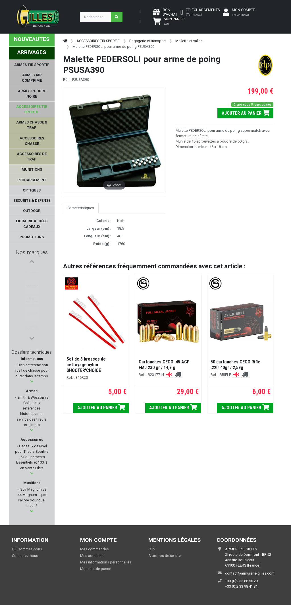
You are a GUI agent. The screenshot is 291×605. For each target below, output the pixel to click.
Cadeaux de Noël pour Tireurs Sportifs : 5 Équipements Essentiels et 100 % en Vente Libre (32, 457)
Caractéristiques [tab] (80, 208)
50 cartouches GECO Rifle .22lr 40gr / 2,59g (235, 364)
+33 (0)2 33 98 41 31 (241, 586)
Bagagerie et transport (147, 41)
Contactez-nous (25, 555)
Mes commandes (94, 549)
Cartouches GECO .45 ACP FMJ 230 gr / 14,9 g (164, 364)
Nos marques (32, 252)
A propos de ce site (164, 555)
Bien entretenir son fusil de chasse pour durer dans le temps (32, 370)
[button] (31, 381)
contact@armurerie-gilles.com (250, 573)
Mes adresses (91, 555)
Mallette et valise (189, 41)
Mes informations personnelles (105, 562)
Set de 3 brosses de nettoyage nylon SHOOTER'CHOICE (86, 364)
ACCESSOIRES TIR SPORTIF (98, 41)
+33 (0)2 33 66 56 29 (241, 581)
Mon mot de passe (95, 569)
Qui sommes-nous (27, 549)
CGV (151, 549)
